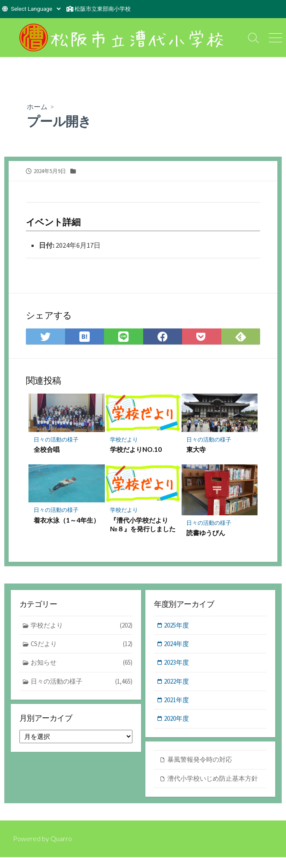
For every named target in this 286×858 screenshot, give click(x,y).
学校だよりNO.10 (136, 449)
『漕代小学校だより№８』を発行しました (143, 524)
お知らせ (81, 663)
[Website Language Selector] (35, 9)
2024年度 (177, 644)
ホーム (37, 106)
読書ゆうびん (206, 533)
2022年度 (177, 682)
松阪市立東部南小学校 (103, 9)
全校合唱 (47, 449)
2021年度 (177, 701)
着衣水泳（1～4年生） (60, 524)
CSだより (81, 645)
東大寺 (196, 449)
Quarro (61, 839)
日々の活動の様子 (56, 439)
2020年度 (177, 719)
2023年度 (177, 663)
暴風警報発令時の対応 (199, 760)
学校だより (124, 439)
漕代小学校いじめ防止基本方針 (212, 779)
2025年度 (177, 625)
